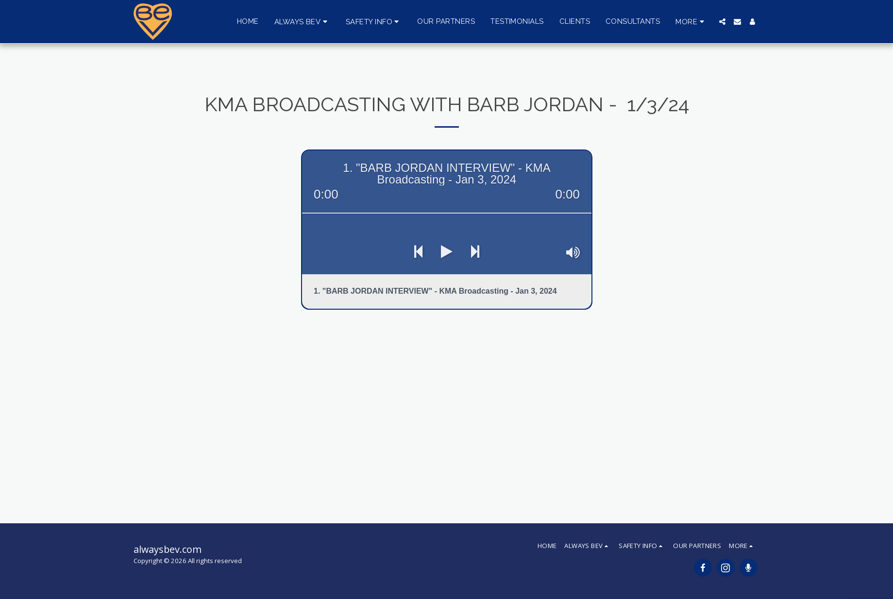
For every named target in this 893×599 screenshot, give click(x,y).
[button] (302, 21)
